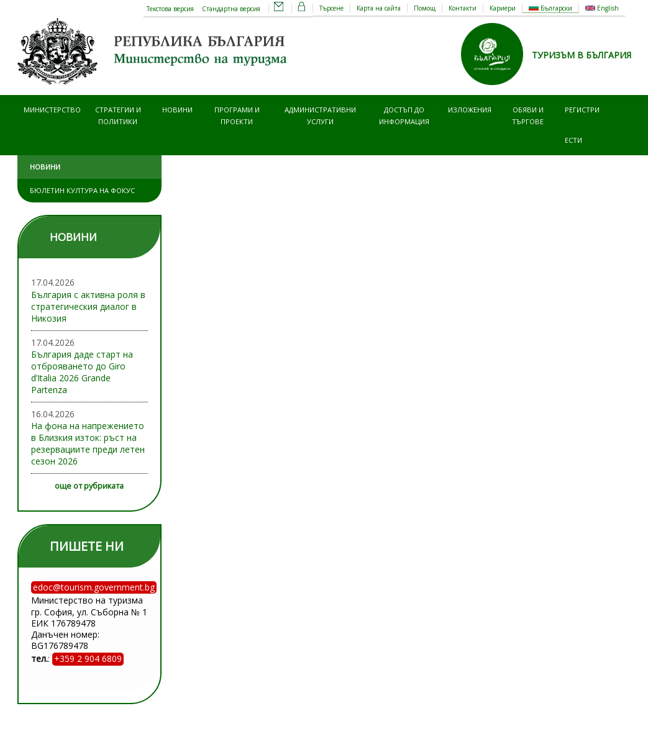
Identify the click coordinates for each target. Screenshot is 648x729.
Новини (177, 109)
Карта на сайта (379, 8)
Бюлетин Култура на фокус (82, 190)
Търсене (331, 8)
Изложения (469, 109)
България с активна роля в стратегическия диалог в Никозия (88, 306)
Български (550, 8)
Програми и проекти (237, 115)
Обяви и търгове (528, 115)
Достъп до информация (404, 115)
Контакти (463, 8)
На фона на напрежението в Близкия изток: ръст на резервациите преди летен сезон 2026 (88, 443)
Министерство (52, 109)
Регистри (582, 109)
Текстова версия (170, 8)
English (602, 8)
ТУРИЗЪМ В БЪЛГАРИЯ (581, 55)
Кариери (503, 8)
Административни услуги (320, 115)
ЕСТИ (573, 140)
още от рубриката (89, 486)
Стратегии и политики (118, 115)
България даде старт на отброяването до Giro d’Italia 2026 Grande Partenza (82, 372)
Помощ (425, 8)
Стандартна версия (231, 8)
